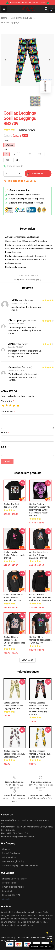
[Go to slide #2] (35, 101)
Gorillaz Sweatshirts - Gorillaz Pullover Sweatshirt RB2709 (39, 555)
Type (6, 140)
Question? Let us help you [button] (41, 947)
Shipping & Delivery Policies (14, 879)
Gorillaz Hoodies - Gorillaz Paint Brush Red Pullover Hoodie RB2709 (40, 597)
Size (5, 149)
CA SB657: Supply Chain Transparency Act (21, 865)
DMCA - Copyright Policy (13, 861)
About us (6, 849)
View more (27, 660)
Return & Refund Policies (13, 887)
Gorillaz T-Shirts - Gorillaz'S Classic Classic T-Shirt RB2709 (40, 640)
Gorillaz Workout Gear (22, 18)
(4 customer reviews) (25, 130)
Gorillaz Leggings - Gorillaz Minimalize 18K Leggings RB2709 (39, 754)
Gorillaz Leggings (10, 22)
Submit (7, 461)
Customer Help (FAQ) (11, 895)
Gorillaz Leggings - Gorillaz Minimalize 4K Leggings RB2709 (13, 706)
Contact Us (7, 891)
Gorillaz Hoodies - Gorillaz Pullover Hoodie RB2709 (14, 555)
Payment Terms (9, 883)
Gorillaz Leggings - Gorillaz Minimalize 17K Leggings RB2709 (14, 754)
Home (4, 18)
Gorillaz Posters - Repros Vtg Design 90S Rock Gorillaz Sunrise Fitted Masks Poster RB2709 (39, 510)
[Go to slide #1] (20, 101)
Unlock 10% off (49, 937)
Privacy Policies (9, 857)
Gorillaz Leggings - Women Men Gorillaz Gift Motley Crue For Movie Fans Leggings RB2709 (39, 709)
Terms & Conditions (11, 853)
